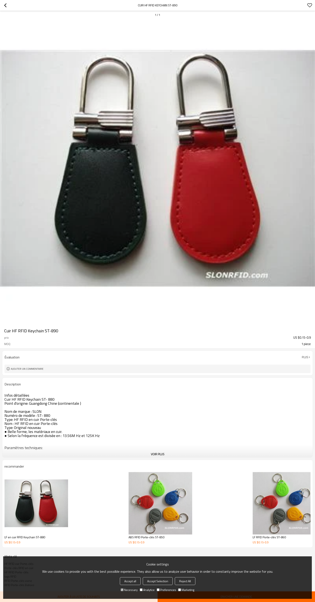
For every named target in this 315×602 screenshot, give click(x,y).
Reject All (185, 581)
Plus (305, 357)
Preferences (166, 590)
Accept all (130, 581)
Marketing (186, 590)
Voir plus (157, 454)
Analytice (147, 590)
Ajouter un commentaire (27, 369)
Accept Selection (157, 581)
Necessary (129, 590)
